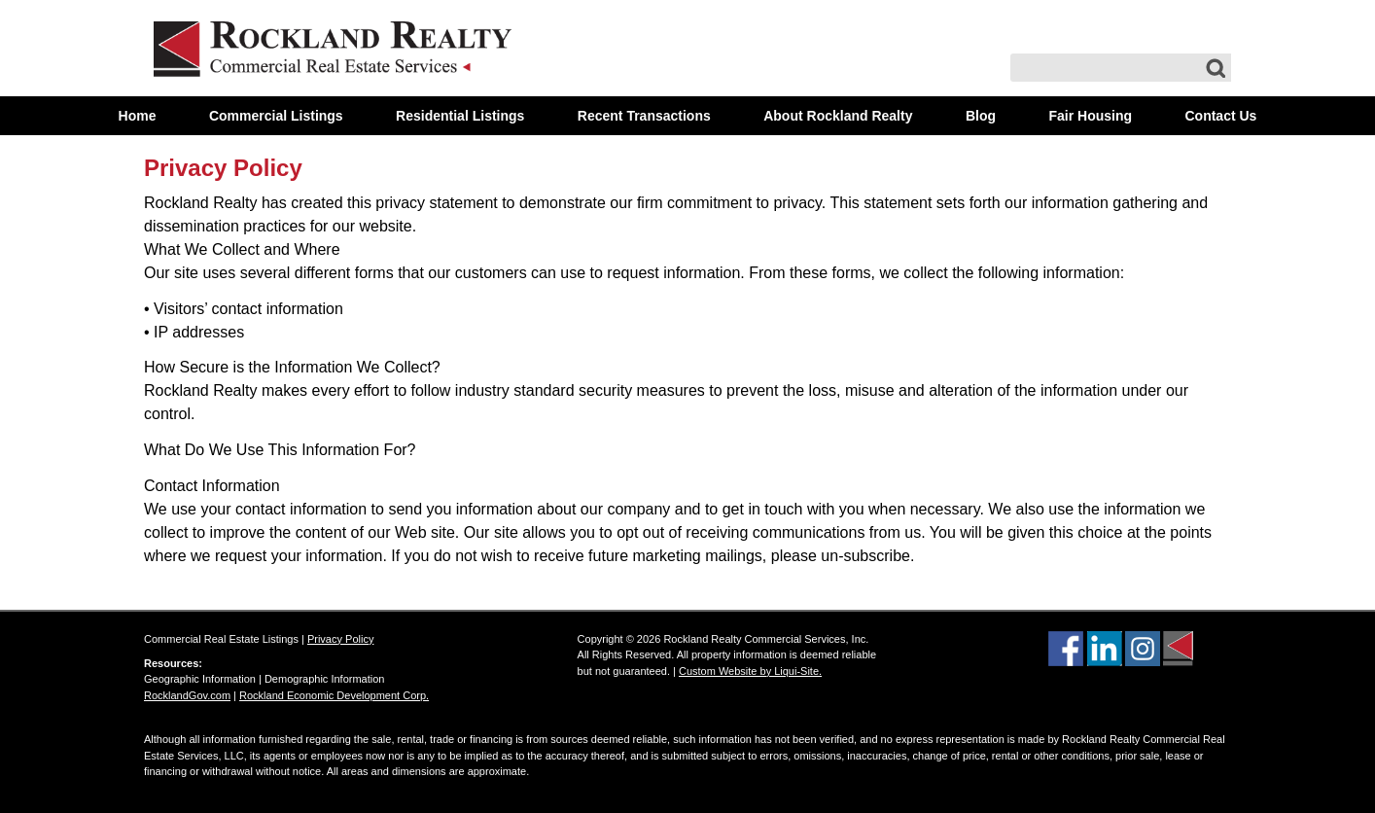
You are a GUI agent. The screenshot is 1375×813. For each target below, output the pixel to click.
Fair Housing (1090, 116)
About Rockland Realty (837, 116)
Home (138, 116)
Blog (981, 116)
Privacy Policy (223, 168)
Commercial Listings (276, 116)
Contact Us (1220, 116)
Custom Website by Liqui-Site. (750, 671)
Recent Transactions (644, 116)
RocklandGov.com (187, 695)
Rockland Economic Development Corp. (334, 695)
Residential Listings (460, 116)
